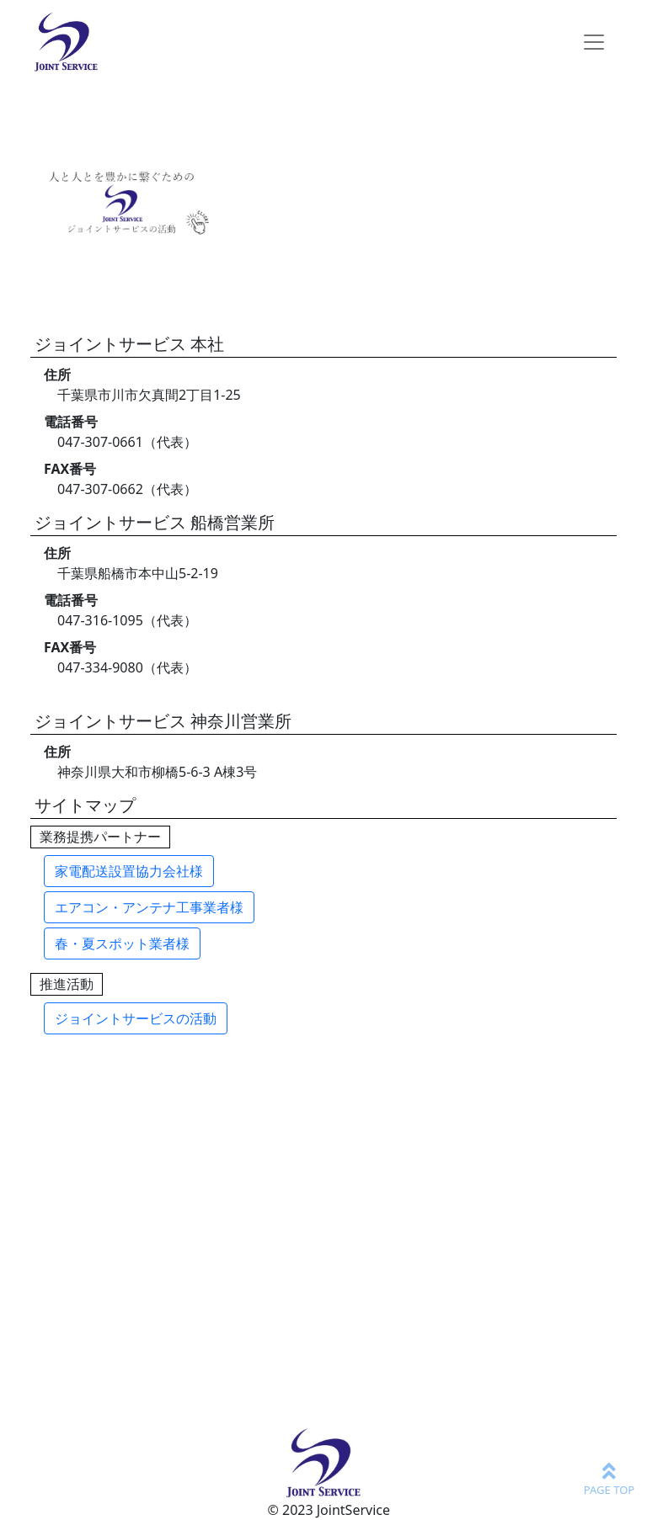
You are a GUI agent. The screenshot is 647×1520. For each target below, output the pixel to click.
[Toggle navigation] (594, 42)
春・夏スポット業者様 (122, 943)
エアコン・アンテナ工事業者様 (149, 907)
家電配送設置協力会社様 (129, 871)
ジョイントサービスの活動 (136, 1018)
